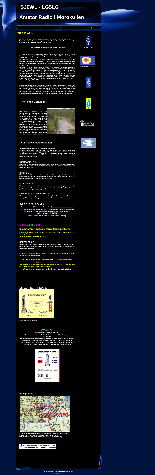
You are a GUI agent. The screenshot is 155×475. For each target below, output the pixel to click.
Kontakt (96, 27)
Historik (74, 27)
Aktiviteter (81, 27)
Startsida (20, 27)
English (61, 27)
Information (35, 27)
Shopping (89, 27)
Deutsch (67, 27)
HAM (42, 27)
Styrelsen (27, 27)
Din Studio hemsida (58, 473)
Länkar (55, 27)
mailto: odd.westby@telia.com (50, 262)
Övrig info (48, 27)
